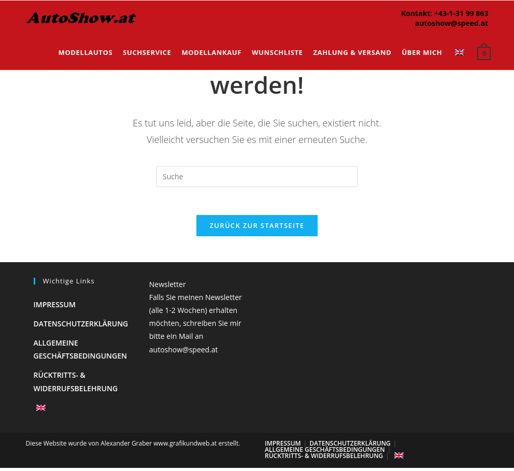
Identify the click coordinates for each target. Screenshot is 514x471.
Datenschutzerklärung (81, 327)
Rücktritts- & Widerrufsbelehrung (324, 458)
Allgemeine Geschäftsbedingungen (325, 452)
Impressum (55, 307)
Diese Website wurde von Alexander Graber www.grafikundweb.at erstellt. (133, 446)
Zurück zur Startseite (257, 228)
